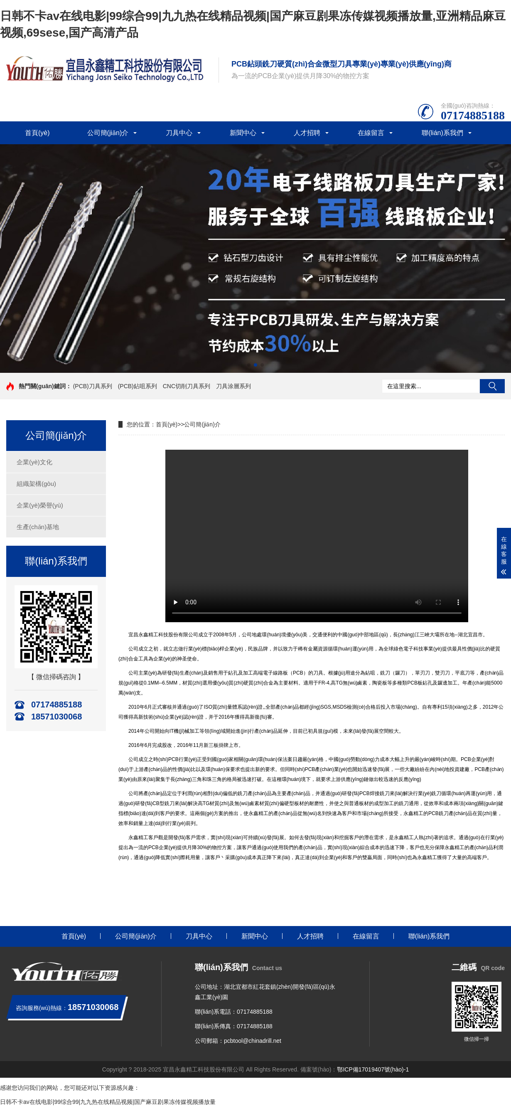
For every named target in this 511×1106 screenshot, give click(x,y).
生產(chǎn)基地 (38, 526)
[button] (249, 365)
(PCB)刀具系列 (92, 386)
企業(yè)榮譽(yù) (40, 505)
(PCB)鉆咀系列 (137, 386)
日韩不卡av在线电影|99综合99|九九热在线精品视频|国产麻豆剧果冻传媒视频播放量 (108, 1102)
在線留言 (371, 132)
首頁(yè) (37, 132)
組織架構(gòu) (36, 483)
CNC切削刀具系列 (186, 386)
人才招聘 (307, 132)
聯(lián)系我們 (442, 132)
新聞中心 (243, 132)
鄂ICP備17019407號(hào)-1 (373, 1069)
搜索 (492, 386)
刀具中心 (179, 132)
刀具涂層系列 (233, 386)
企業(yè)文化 (34, 462)
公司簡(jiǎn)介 (108, 132)
